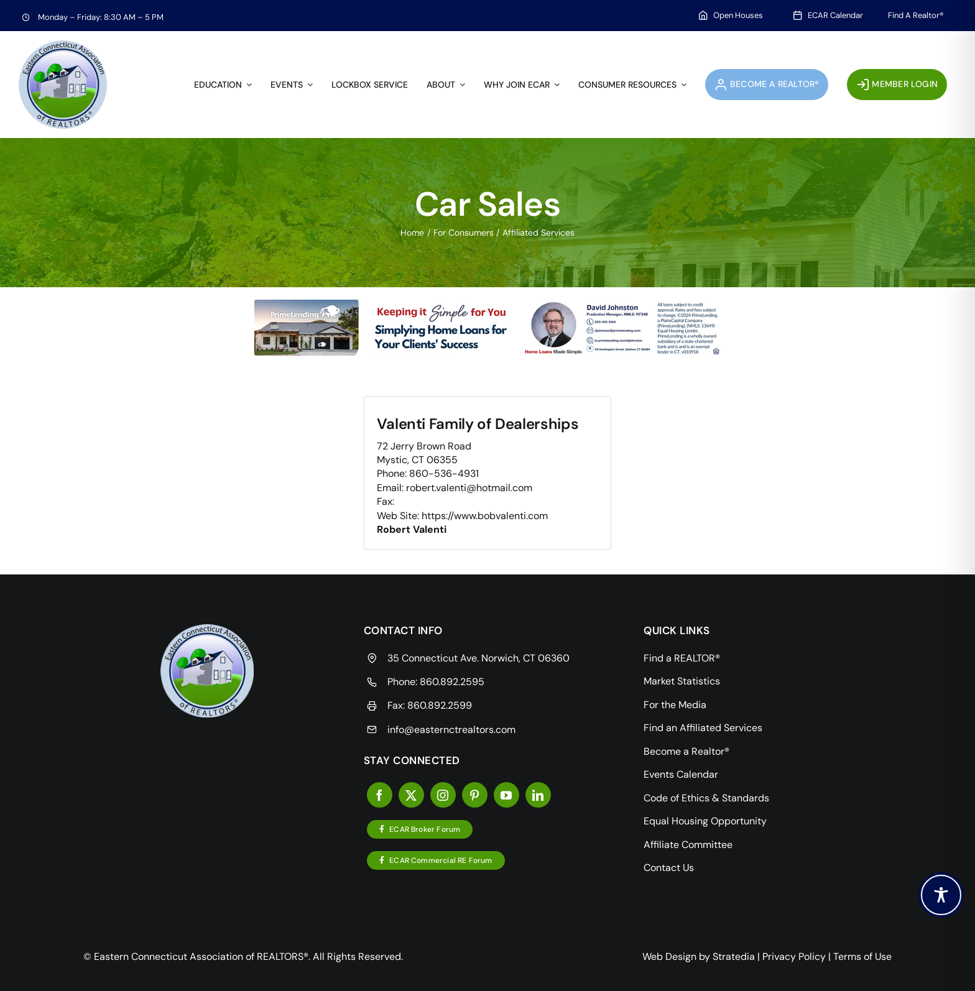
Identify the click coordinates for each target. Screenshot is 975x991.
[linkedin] (538, 795)
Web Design (669, 956)
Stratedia (734, 956)
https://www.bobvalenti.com (485, 515)
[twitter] (411, 795)
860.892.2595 (452, 681)
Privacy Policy (794, 956)
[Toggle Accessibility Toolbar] (941, 894)
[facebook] (379, 795)
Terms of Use (862, 956)
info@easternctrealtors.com (451, 729)
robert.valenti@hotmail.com (469, 487)
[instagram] (443, 795)
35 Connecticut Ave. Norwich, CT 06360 (478, 658)
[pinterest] (474, 795)
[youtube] (506, 795)
